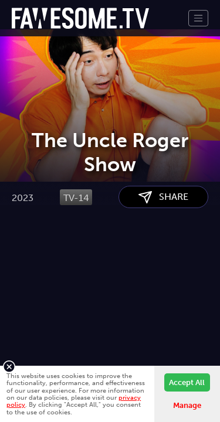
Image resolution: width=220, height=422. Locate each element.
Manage (187, 405)
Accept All (187, 382)
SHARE (163, 256)
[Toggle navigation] (198, 18)
